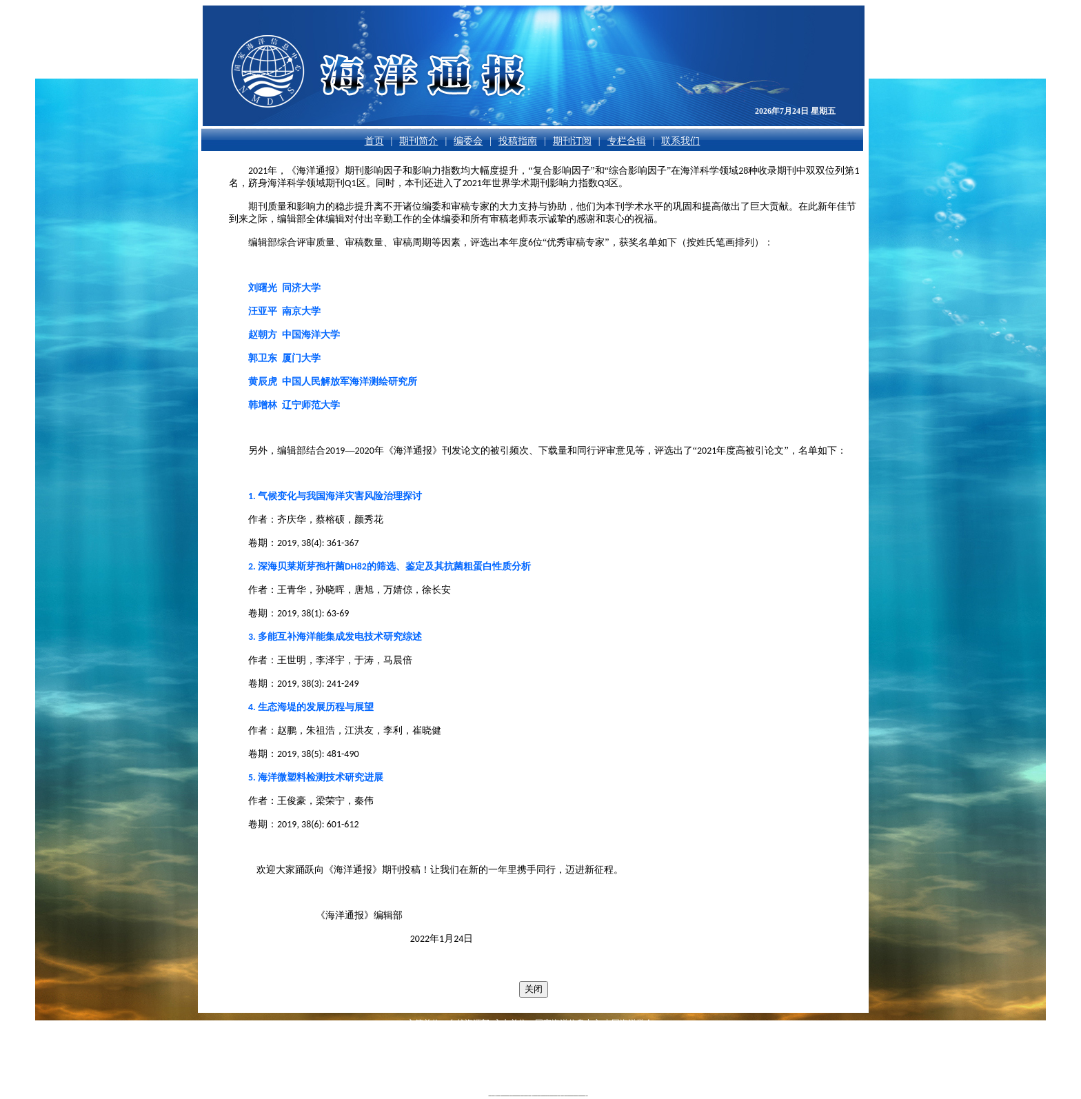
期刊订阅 (572, 141)
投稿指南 (517, 141)
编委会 (468, 141)
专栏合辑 (626, 141)
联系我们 (680, 141)
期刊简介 (418, 141)
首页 (374, 141)
